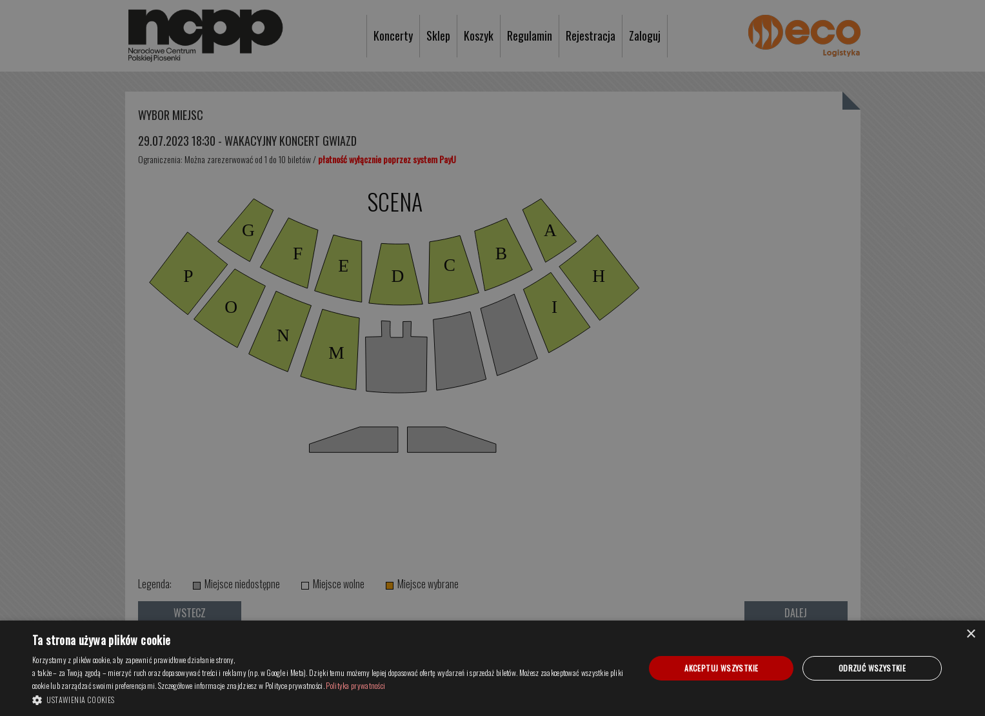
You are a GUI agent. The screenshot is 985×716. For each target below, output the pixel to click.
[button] (329, 699)
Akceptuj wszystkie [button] (721, 667)
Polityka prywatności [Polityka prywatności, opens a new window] (355, 685)
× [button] (970, 634)
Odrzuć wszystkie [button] (872, 667)
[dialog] (492, 668)
